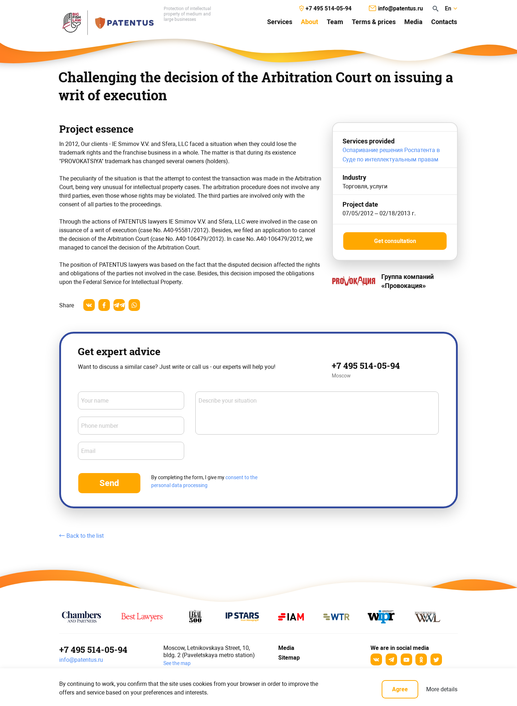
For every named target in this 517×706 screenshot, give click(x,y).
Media (413, 22)
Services (279, 22)
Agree (400, 689)
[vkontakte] (89, 305)
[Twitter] (436, 659)
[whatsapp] (134, 305)
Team (335, 22)
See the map (177, 663)
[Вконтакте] (376, 659)
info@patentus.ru (81, 659)
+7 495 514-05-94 (366, 366)
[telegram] (119, 305)
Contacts (444, 22)
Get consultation (395, 241)
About (309, 22)
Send (109, 483)
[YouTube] (406, 659)
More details (441, 689)
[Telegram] (391, 659)
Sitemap (289, 657)
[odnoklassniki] (421, 659)
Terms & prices (374, 22)
